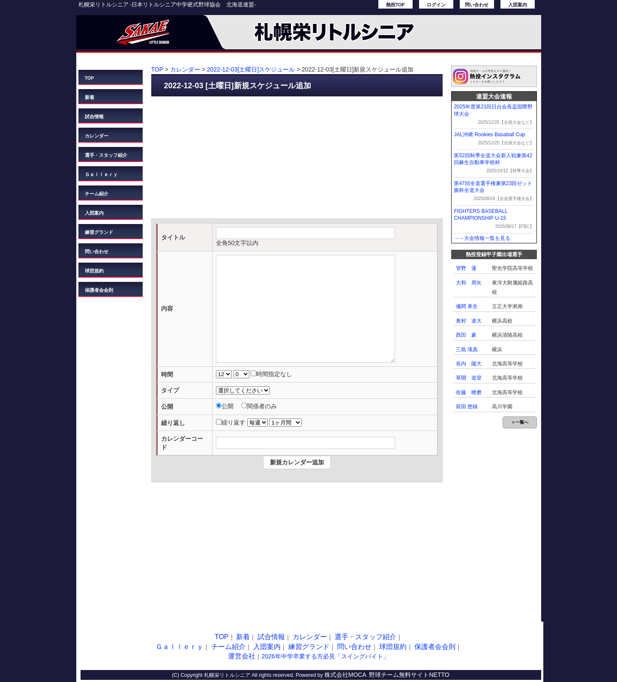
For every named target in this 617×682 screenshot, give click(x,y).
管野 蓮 (466, 268)
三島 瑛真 (467, 350)
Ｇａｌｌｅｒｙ (101, 174)
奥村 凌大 (469, 321)
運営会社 (241, 656)
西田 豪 (466, 335)
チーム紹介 (96, 193)
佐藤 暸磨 (469, 392)
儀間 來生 (467, 306)
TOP (89, 78)
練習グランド (99, 232)
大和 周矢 (469, 283)
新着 (89, 97)
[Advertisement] (297, 158)
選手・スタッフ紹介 (106, 155)
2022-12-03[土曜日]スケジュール (251, 69)
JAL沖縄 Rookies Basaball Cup (489, 135)
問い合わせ (476, 4)
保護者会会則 (99, 290)
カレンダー (96, 135)
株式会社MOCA (345, 674)
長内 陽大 (469, 364)
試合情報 (94, 116)
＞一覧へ (519, 422)
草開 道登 (469, 378)
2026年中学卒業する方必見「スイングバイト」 (325, 656)
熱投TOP (395, 4)
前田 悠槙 (467, 407)
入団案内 (517, 4)
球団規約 (94, 270)
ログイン (436, 4)
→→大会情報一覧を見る (482, 238)
